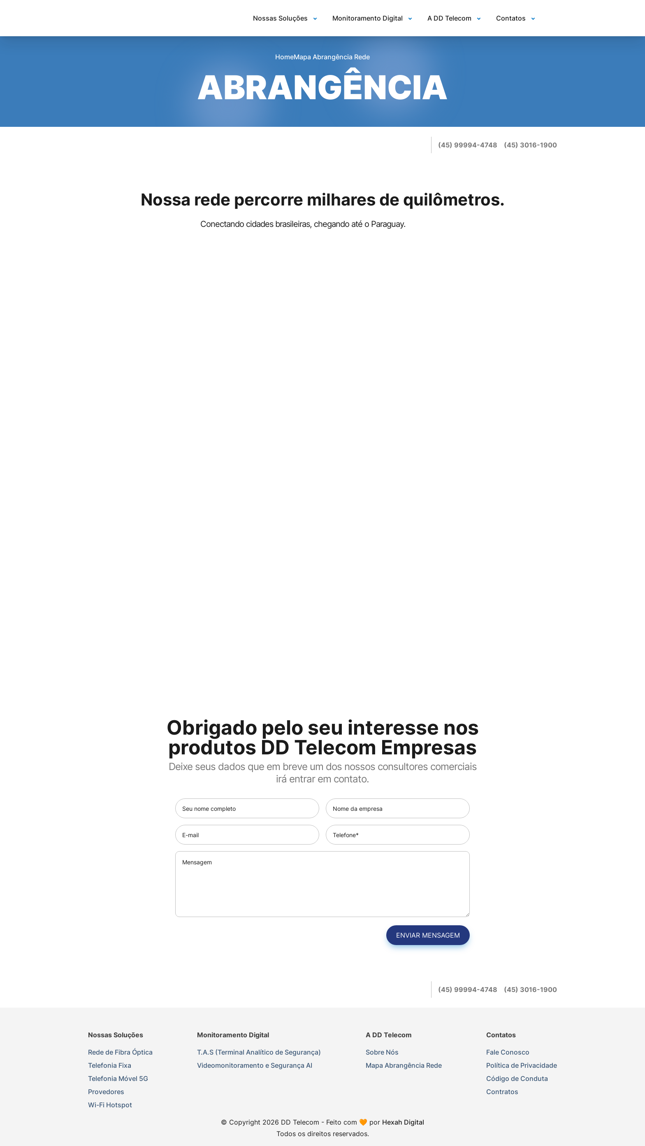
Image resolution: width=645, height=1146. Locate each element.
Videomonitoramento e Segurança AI (254, 1065)
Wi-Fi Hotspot (110, 1105)
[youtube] (419, 145)
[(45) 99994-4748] (467, 145)
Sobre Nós (382, 1052)
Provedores (106, 1092)
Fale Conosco (507, 1052)
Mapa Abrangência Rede (404, 1065)
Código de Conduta (517, 1078)
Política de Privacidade (521, 1065)
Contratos (502, 1092)
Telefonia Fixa (109, 1065)
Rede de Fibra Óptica (120, 1052)
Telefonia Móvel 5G (118, 1078)
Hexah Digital (403, 1122)
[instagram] (403, 145)
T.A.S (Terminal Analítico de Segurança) (259, 1052)
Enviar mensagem (428, 935)
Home (284, 57)
